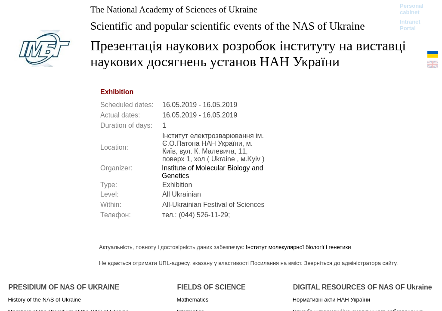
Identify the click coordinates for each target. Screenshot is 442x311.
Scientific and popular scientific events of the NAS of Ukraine (227, 26)
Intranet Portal (410, 24)
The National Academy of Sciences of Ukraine (173, 9)
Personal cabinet (411, 9)
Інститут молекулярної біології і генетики (298, 247)
